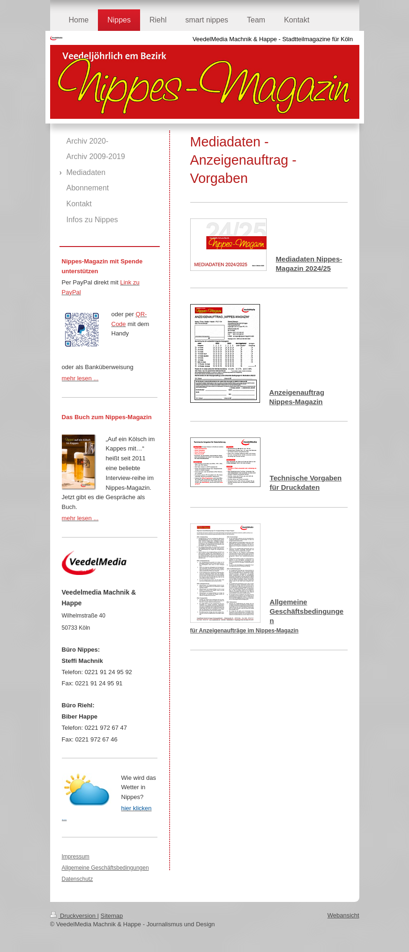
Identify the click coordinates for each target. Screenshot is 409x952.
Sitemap (112, 915)
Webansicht (343, 915)
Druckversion (73, 915)
